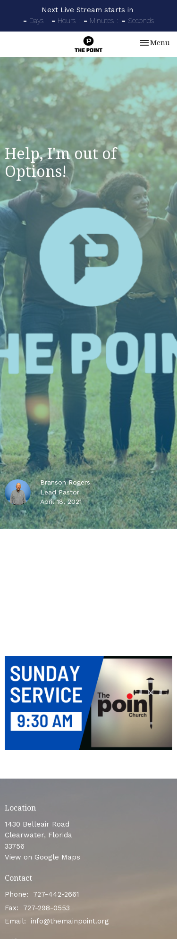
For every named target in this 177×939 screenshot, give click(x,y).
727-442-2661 (56, 894)
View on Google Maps (42, 857)
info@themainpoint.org (70, 921)
